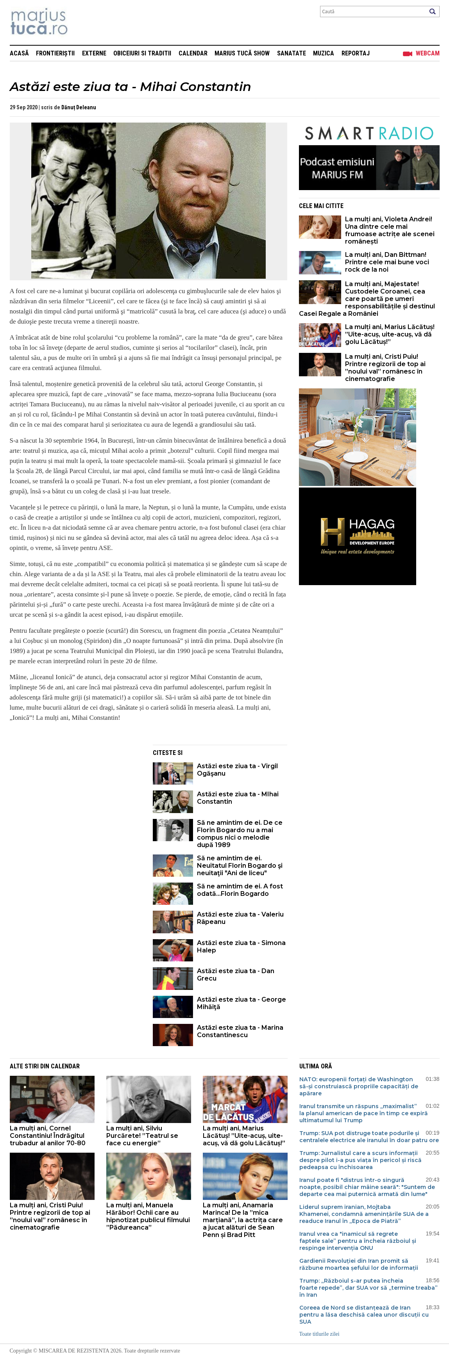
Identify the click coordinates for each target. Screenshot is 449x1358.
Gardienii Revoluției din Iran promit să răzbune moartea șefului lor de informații (358, 1264)
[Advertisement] (75, 799)
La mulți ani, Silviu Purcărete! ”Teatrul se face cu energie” (142, 1136)
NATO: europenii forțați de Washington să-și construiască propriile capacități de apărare (358, 1086)
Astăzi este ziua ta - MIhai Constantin (238, 797)
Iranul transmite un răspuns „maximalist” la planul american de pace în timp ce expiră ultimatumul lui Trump (363, 1113)
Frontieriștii (55, 53)
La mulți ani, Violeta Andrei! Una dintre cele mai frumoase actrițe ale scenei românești (390, 230)
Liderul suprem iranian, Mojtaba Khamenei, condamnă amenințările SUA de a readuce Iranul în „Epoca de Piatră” (364, 1214)
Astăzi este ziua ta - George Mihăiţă (241, 1003)
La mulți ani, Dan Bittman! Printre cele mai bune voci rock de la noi (387, 262)
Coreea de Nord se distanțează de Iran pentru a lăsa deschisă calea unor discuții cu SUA (364, 1314)
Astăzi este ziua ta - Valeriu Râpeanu (240, 918)
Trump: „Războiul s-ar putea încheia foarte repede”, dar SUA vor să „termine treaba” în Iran (368, 1287)
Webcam (428, 53)
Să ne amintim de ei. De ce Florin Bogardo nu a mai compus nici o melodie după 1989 (240, 834)
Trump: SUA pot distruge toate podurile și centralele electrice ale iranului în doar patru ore (369, 1137)
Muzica (323, 53)
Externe (94, 53)
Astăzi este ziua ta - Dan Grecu (235, 974)
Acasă (19, 53)
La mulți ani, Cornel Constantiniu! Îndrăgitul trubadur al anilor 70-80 (48, 1136)
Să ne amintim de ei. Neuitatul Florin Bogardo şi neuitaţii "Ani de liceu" (240, 865)
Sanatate (291, 53)
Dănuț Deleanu (78, 107)
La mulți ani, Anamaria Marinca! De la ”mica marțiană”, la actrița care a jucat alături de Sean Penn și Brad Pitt (243, 1220)
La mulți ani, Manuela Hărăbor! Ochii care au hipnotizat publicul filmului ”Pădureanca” (148, 1216)
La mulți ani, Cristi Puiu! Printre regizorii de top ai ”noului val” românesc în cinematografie (385, 368)
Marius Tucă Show (242, 53)
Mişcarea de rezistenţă (81, 22)
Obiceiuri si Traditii (142, 53)
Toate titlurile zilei (319, 1334)
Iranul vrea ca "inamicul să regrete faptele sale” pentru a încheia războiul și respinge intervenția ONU (357, 1240)
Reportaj (356, 53)
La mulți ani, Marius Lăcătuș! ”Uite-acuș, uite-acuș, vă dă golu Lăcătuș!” (390, 334)
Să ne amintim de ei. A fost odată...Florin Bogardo (240, 890)
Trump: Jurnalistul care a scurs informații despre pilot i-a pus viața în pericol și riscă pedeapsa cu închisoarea (360, 1160)
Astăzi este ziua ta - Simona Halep (241, 946)
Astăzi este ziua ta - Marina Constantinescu (240, 1031)
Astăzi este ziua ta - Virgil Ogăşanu (237, 769)
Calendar (193, 53)
